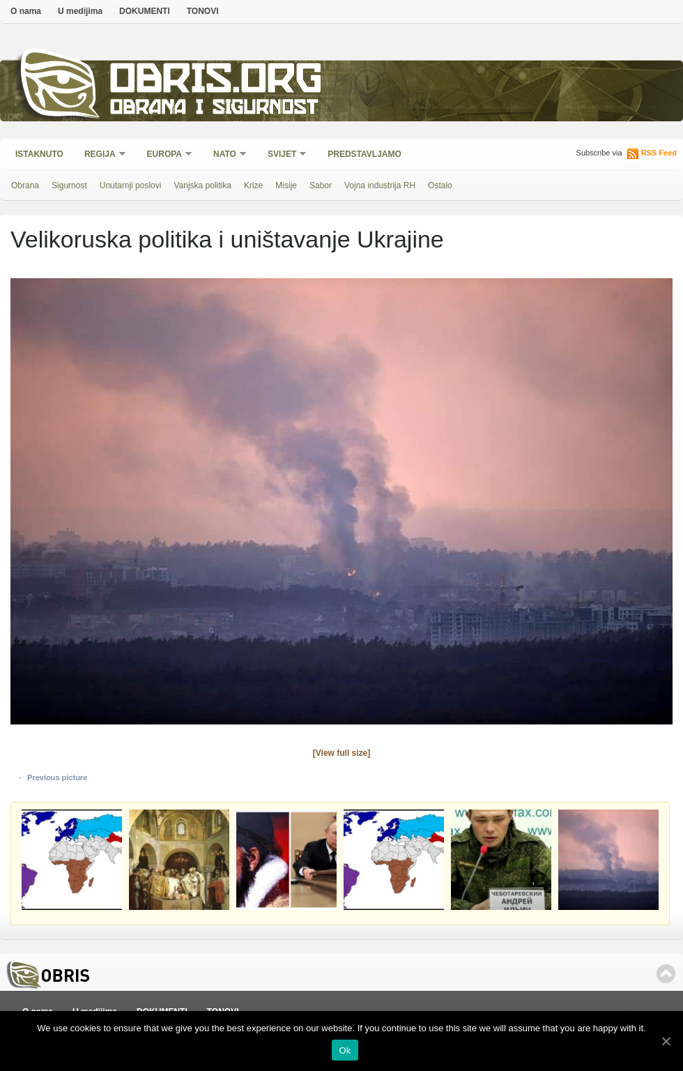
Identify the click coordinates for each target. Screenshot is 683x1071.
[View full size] (341, 753)
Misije (286, 185)
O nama (25, 11)
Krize (253, 185)
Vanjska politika (202, 185)
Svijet (283, 155)
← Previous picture (52, 777)
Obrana (25, 185)
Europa (165, 155)
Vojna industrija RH (379, 185)
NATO (225, 155)
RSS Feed (659, 153)
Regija (100, 155)
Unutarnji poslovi (131, 185)
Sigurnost (69, 185)
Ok (345, 1050)
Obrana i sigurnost (213, 109)
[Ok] (666, 1041)
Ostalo (440, 185)
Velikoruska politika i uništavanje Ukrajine (227, 239)
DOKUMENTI (144, 11)
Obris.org (216, 82)
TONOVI (203, 11)
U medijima (80, 11)
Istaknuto (39, 154)
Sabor (320, 185)
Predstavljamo (364, 154)
